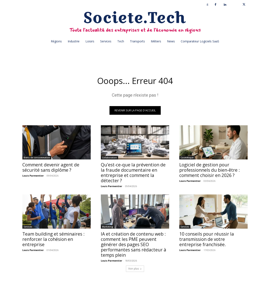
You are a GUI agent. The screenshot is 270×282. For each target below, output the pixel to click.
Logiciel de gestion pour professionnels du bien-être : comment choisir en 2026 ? (209, 170)
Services (28, 226)
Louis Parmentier (33, 175)
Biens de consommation (37, 157)
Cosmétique (187, 157)
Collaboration (109, 157)
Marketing (107, 226)
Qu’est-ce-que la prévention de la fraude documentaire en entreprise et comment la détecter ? (133, 173)
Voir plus (135, 268)
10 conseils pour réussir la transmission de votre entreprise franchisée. (206, 239)
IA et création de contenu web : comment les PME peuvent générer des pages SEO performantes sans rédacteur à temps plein (133, 244)
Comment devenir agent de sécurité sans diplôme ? (50, 167)
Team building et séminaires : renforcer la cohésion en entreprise (53, 239)
